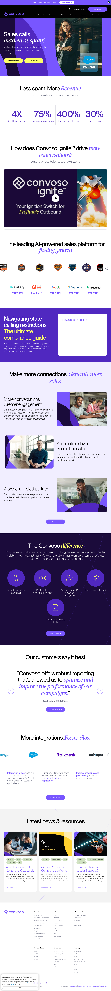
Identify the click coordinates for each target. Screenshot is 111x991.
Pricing (75, 956)
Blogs (55, 956)
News (75, 967)
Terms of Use (103, 986)
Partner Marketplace (79, 962)
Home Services (58, 920)
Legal (55, 928)
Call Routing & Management (41, 917)
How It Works (77, 954)
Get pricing (97, 9)
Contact (76, 972)
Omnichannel (37, 928)
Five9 (35, 951)
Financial (56, 917)
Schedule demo (66, 2)
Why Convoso (77, 951)
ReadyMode (37, 954)
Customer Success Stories (61, 959)
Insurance (56, 923)
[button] (55, 198)
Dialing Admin (77, 925)
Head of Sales (77, 917)
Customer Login (79, 9)
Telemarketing (57, 936)
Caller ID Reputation (39, 923)
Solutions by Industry (60, 912)
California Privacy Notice (93, 986)
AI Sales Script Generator (60, 954)
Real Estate (57, 931)
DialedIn (36, 956)
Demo (94, 15)
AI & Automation (38, 925)
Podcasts (56, 962)
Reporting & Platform (39, 933)
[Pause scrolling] (107, 267)
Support (76, 969)
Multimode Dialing (38, 915)
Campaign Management (40, 920)
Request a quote (57, 798)
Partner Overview (78, 959)
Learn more (36, 61)
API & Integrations (38, 936)
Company (77, 948)
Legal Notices (73, 986)
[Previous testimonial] (11, 691)
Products (37, 912)
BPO (55, 915)
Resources (57, 948)
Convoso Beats (39, 948)
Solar (55, 933)
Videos (55, 964)
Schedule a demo (13, 61)
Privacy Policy (81, 986)
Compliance (37, 931)
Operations (77, 920)
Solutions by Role (79, 912)
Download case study (55, 709)
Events (75, 964)
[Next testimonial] (100, 691)
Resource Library (58, 951)
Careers (76, 975)
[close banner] (109, 2)
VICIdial (36, 959)
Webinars (56, 967)
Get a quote (55, 522)
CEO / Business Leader (80, 915)
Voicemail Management (40, 939)
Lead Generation (58, 925)
